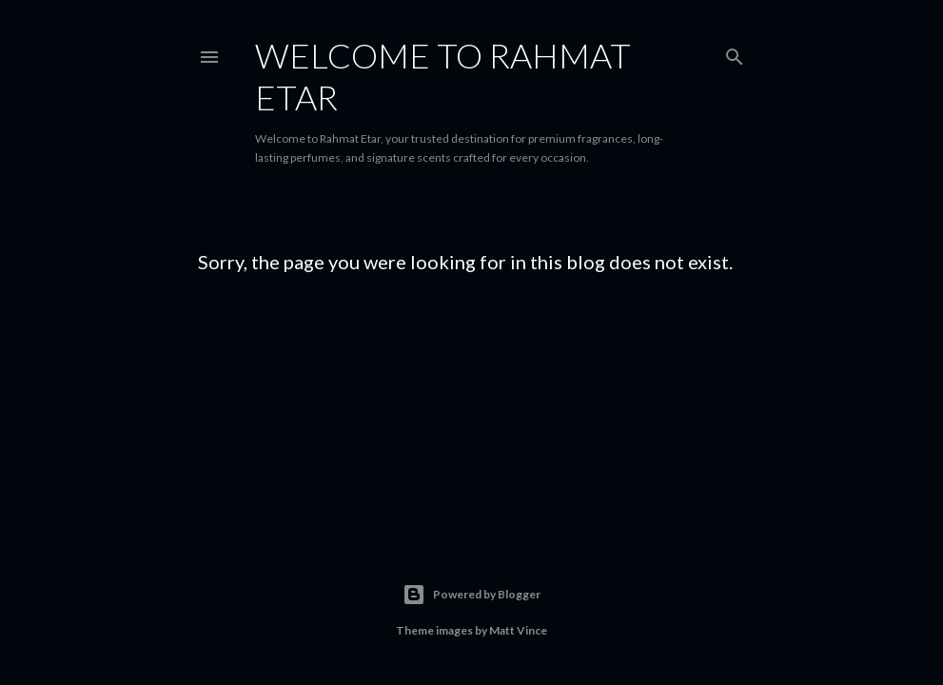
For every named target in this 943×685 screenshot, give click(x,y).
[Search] (734, 52)
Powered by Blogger (471, 594)
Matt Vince (518, 630)
